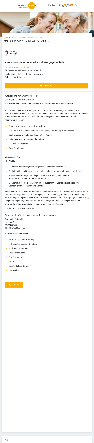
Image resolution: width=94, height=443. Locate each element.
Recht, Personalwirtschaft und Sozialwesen (31, 38)
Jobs (6, 38)
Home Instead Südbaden (19, 67)
